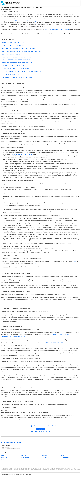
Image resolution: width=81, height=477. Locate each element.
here (74, 261)
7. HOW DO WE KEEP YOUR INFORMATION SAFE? (16, 60)
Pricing (3, 459)
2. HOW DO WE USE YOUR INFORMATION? (14, 45)
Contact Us (44, 455)
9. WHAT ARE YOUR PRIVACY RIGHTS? (12, 65)
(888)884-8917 (77, 2)
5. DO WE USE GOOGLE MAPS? (10, 54)
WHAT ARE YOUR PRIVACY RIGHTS (21, 154)
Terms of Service (25, 457)
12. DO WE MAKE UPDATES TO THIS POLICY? (14, 74)
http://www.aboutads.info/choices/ (55, 342)
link (35, 263)
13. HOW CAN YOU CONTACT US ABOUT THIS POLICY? (17, 77)
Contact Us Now (40, 429)
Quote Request (64, 457)
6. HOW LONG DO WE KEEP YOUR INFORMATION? (16, 57)
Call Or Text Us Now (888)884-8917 (40, 431)
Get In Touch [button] (63, 2)
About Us (23, 455)
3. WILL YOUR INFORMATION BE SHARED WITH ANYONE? (18, 48)
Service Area (4, 457)
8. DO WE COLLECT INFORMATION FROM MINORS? (16, 63)
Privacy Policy (45, 457)
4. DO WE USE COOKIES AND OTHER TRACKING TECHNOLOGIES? (21, 51)
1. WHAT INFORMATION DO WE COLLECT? (14, 42)
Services (62, 455)
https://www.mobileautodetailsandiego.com (27, 21)
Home (2, 455)
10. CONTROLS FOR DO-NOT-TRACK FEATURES (15, 68)
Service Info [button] (70, 2)
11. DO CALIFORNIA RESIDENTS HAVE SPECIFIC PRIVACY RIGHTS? (21, 71)
